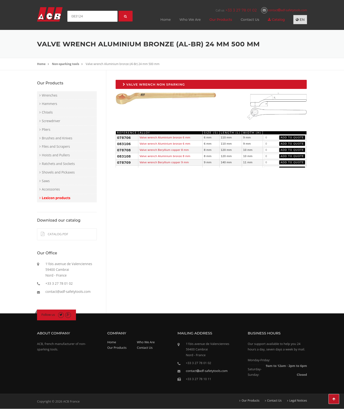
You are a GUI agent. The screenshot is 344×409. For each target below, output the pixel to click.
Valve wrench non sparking (154, 84)
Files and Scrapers (56, 146)
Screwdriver (51, 121)
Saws (46, 181)
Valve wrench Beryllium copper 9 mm (164, 162)
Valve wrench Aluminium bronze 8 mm (165, 156)
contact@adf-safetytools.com (68, 291)
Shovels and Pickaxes (58, 172)
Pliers (46, 129)
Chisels (47, 112)
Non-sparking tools (65, 64)
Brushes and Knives (57, 138)
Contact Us (250, 19)
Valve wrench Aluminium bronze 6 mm (165, 137)
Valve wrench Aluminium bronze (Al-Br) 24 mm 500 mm (123, 64)
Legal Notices (298, 400)
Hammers (49, 103)
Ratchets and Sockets (58, 163)
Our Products (220, 19)
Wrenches (49, 95)
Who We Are (190, 19)
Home (165, 19)
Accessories (51, 189)
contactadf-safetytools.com (284, 10)
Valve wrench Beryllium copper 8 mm (164, 150)
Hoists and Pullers (56, 155)
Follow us (48, 314)
